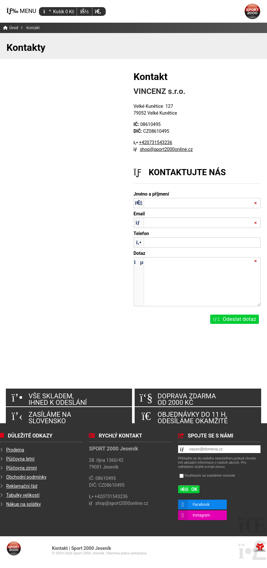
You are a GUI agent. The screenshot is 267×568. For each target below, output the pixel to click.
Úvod (252, 11)
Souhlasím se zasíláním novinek (210, 475)
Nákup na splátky (23, 504)
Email (139, 213)
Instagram (201, 515)
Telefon (141, 233)
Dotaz (139, 253)
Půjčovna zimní (21, 468)
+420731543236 (155, 142)
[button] (97, 11)
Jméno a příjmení (151, 194)
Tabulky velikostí (23, 495)
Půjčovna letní (20, 458)
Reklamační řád (21, 486)
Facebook (201, 504)
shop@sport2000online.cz (166, 149)
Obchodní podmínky (26, 477)
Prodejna (15, 449)
